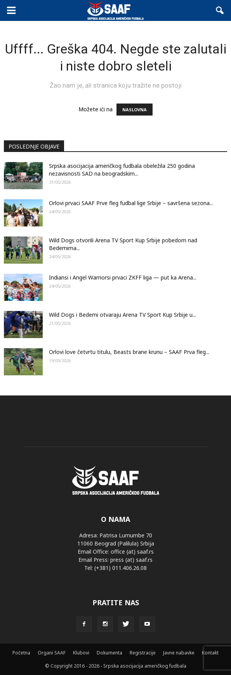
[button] (220, 10)
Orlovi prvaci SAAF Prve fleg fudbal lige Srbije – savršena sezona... (131, 203)
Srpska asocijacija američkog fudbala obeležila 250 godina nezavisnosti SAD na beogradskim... (122, 169)
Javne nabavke (179, 652)
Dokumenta (109, 652)
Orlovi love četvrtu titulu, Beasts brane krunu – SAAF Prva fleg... (129, 352)
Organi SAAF (52, 652)
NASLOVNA (134, 109)
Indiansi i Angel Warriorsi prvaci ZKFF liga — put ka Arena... (122, 277)
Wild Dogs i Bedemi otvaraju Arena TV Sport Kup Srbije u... (122, 314)
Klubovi (81, 652)
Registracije (143, 652)
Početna (21, 652)
